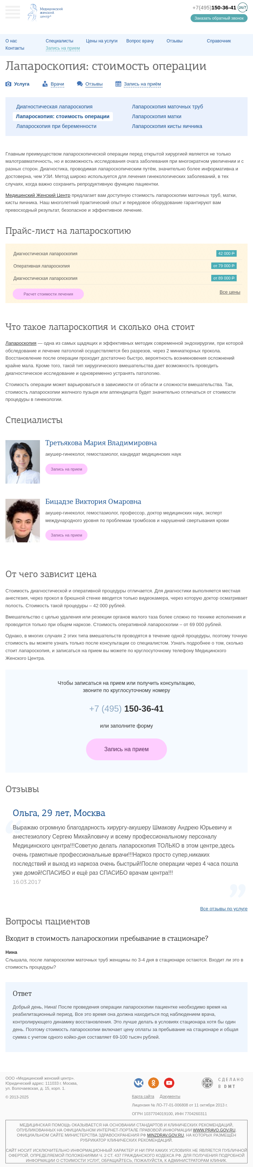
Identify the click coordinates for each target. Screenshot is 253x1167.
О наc (11, 41)
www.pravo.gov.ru (214, 1130)
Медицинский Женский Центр (37, 195)
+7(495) (214, 7)
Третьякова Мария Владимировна (101, 443)
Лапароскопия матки (156, 116)
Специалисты (59, 41)
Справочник (219, 41)
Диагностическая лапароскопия (54, 106)
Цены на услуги (102, 41)
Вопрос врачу (140, 41)
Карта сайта (143, 1096)
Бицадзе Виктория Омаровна (93, 501)
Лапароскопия (20, 343)
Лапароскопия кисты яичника (167, 126)
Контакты (14, 48)
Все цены (230, 292)
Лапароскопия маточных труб (167, 106)
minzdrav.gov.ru (165, 1135)
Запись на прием (126, 749)
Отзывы (175, 41)
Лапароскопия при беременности (56, 126)
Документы (170, 1096)
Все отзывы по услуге (224, 908)
